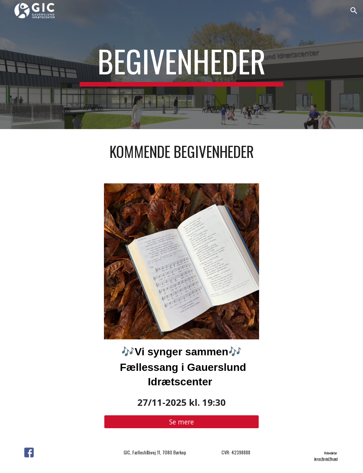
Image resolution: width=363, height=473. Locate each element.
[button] (354, 11)
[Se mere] (181, 422)
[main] (181, 64)
